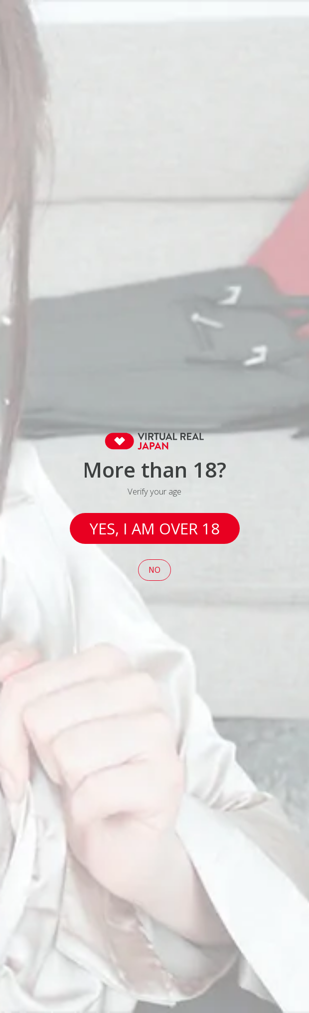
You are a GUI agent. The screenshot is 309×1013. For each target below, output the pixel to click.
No (154, 570)
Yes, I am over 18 (155, 528)
